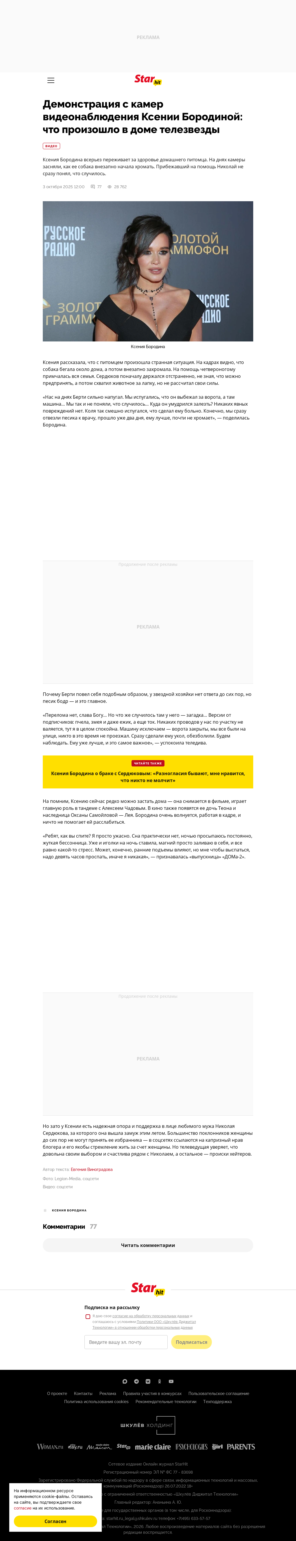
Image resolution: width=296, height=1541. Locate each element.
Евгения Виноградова (92, 1169)
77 (95, 186)
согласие (23, 1507)
